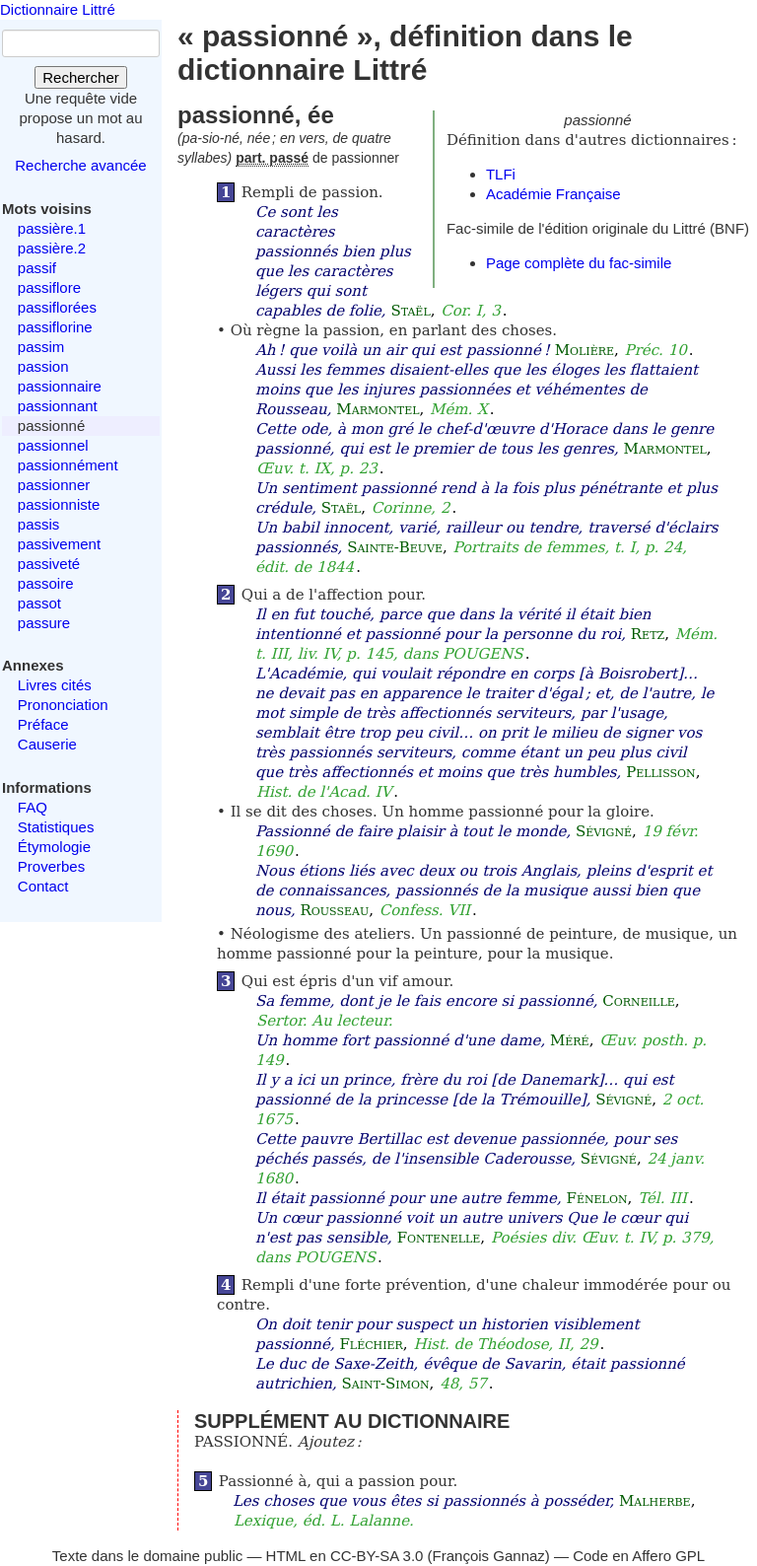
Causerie (47, 744)
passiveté (49, 563)
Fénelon (597, 1198)
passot (39, 603)
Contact (43, 886)
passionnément (68, 465)
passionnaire (60, 386)
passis (39, 524)
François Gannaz (489, 1555)
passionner (54, 484)
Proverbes (51, 866)
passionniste (59, 504)
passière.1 (52, 228)
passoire (46, 583)
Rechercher (80, 77)
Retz (647, 634)
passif (37, 267)
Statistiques (56, 827)
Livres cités (55, 684)
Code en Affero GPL (639, 1555)
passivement (59, 543)
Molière (584, 350)
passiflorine (55, 327)
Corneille (638, 1001)
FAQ (32, 807)
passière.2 (52, 248)
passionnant (58, 405)
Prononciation (63, 704)
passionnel (53, 445)
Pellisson (661, 772)
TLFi (501, 174)
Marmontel (377, 409)
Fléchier (370, 1344)
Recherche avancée (80, 165)
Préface (43, 724)
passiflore (49, 287)
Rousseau (335, 910)
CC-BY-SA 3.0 (377, 1555)
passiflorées (57, 307)
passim (41, 346)
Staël (410, 311)
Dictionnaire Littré (57, 9)
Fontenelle (439, 1237)
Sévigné (604, 831)
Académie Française (553, 193)
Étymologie (54, 846)
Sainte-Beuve (395, 547)
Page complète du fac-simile (578, 262)
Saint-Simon (385, 1383)
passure (44, 622)
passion (43, 366)
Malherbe (655, 1501)
